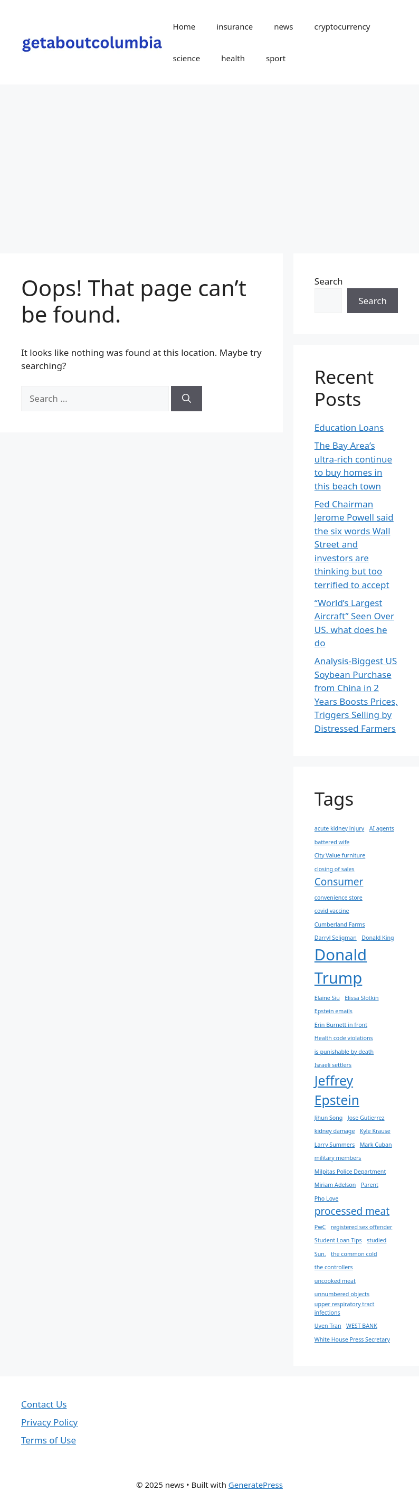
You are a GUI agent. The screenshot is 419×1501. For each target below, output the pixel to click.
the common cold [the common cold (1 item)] (354, 1254)
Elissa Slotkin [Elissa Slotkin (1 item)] (361, 998)
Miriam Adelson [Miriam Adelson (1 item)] (335, 1184)
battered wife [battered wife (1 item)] (332, 842)
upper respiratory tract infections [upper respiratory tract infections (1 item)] (345, 1308)
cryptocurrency (342, 26)
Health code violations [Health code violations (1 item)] (344, 1038)
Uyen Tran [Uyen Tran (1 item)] (328, 1325)
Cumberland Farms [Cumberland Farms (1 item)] (340, 924)
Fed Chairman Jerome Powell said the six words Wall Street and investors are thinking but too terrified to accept (354, 544)
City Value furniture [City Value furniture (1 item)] (340, 855)
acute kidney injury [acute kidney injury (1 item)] (339, 828)
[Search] (186, 398)
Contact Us (44, 1404)
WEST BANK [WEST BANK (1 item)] (361, 1325)
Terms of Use (48, 1440)
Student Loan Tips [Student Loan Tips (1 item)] (338, 1240)
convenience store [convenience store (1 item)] (339, 897)
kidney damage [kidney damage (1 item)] (335, 1131)
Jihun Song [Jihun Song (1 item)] (329, 1117)
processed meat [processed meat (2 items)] (352, 1211)
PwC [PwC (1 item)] (320, 1227)
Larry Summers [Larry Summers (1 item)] (335, 1144)
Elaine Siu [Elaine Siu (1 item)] (327, 998)
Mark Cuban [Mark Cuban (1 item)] (376, 1144)
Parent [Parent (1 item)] (369, 1184)
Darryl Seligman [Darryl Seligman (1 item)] (336, 937)
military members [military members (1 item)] (338, 1158)
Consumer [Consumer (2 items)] (339, 882)
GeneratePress (255, 1484)
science (187, 58)
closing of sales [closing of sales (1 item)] (335, 869)
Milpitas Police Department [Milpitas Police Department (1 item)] (350, 1171)
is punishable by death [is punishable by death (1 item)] (344, 1051)
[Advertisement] (209, 164)
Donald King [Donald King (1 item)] (377, 937)
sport (275, 58)
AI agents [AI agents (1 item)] (381, 828)
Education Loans (349, 427)
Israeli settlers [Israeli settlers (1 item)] (333, 1065)
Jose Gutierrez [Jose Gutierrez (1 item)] (366, 1117)
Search (329, 281)
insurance (234, 26)
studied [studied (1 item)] (376, 1240)
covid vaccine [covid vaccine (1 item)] (332, 910)
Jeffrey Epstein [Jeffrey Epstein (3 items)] (337, 1090)
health (233, 58)
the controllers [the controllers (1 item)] (334, 1267)
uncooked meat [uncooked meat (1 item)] (335, 1281)
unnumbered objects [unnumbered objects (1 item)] (342, 1294)
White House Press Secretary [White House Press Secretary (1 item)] (352, 1339)
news (283, 26)
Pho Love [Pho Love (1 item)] (327, 1198)
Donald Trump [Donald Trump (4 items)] (341, 966)
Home (184, 26)
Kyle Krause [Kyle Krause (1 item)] (375, 1131)
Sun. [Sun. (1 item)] (320, 1254)
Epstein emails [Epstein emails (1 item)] (334, 1011)
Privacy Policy (49, 1422)
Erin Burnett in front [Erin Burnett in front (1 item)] (341, 1024)
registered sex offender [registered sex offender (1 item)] (362, 1227)
